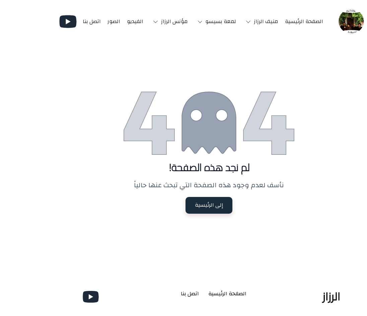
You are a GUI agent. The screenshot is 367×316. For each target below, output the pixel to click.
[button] (235, 21)
